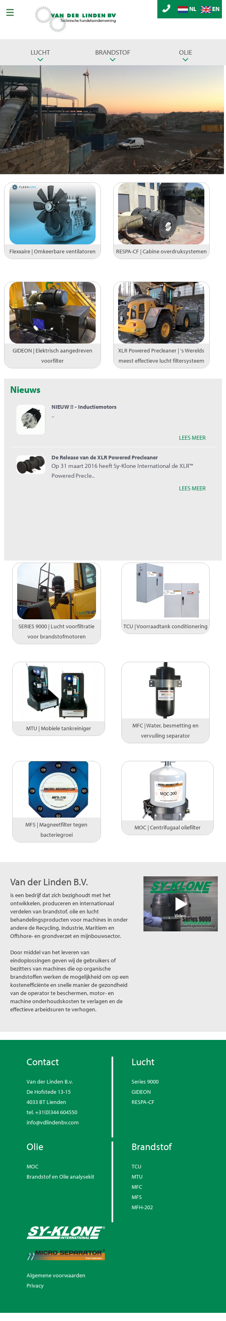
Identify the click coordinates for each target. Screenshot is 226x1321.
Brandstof (112, 52)
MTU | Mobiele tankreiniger (58, 728)
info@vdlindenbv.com (53, 1122)
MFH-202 (142, 1207)
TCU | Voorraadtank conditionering (165, 626)
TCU (136, 1166)
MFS (137, 1197)
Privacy (35, 1285)
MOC (32, 1166)
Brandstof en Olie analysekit (60, 1176)
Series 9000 (145, 1081)
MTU (137, 1176)
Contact (43, 1061)
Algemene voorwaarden (56, 1275)
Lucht (40, 52)
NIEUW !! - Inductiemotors (83, 406)
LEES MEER (192, 437)
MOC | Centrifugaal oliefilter (167, 827)
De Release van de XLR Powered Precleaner (104, 457)
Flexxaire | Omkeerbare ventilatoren (52, 251)
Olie (185, 52)
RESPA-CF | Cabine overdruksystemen (161, 251)
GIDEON (141, 1091)
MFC (137, 1186)
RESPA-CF (143, 1102)
